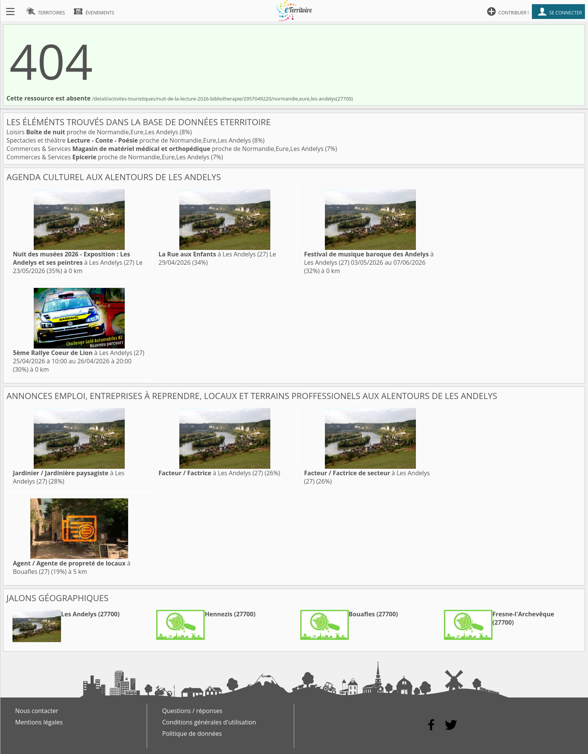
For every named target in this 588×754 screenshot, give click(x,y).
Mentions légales (39, 722)
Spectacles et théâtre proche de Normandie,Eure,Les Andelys (129, 140)
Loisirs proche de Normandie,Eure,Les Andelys (93, 132)
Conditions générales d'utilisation (209, 722)
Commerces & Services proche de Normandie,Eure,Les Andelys (165, 149)
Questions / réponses (192, 711)
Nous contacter (36, 711)
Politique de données (192, 733)
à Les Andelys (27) (73, 258)
